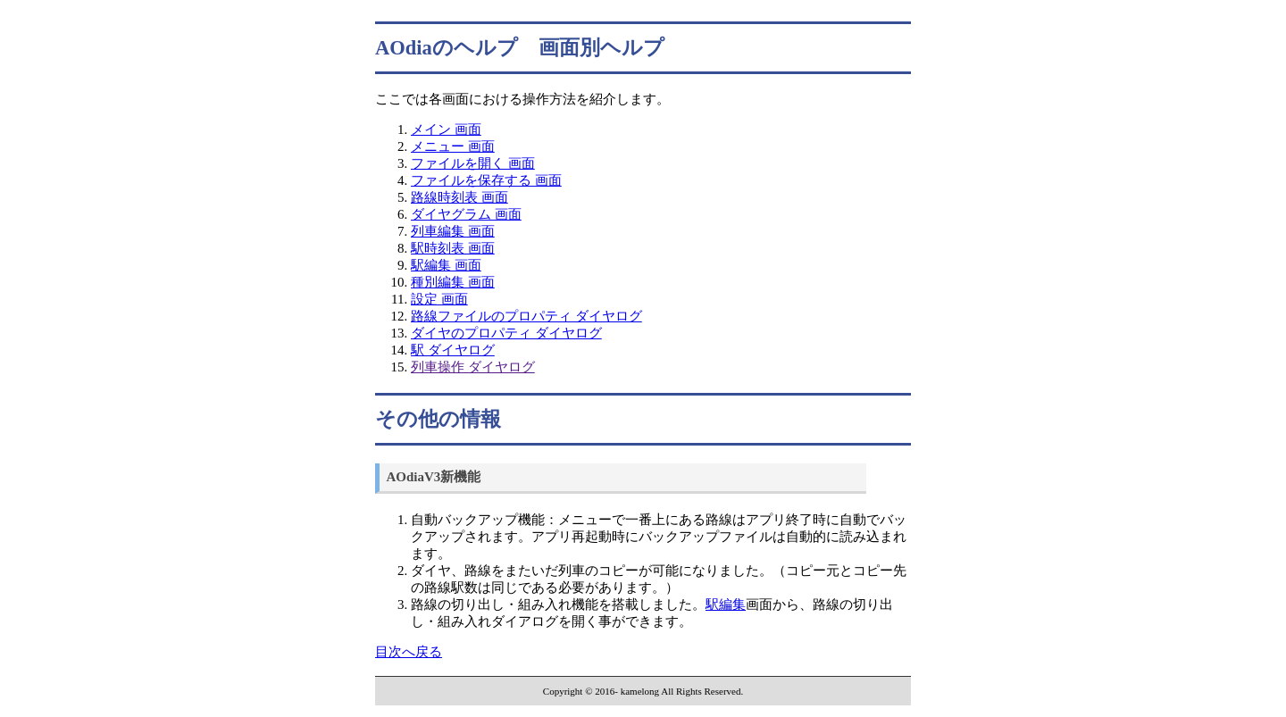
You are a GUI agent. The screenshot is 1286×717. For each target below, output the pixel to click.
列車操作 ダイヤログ (473, 367)
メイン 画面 (446, 129)
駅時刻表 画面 (453, 248)
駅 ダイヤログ (453, 350)
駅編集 (726, 604)
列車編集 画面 (453, 231)
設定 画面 (439, 299)
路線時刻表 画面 (459, 197)
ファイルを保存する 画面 (486, 180)
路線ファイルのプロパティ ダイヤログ (526, 316)
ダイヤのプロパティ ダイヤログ (506, 333)
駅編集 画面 (446, 265)
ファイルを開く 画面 (473, 163)
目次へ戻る (408, 652)
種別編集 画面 (453, 282)
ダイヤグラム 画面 (466, 214)
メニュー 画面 (453, 146)
